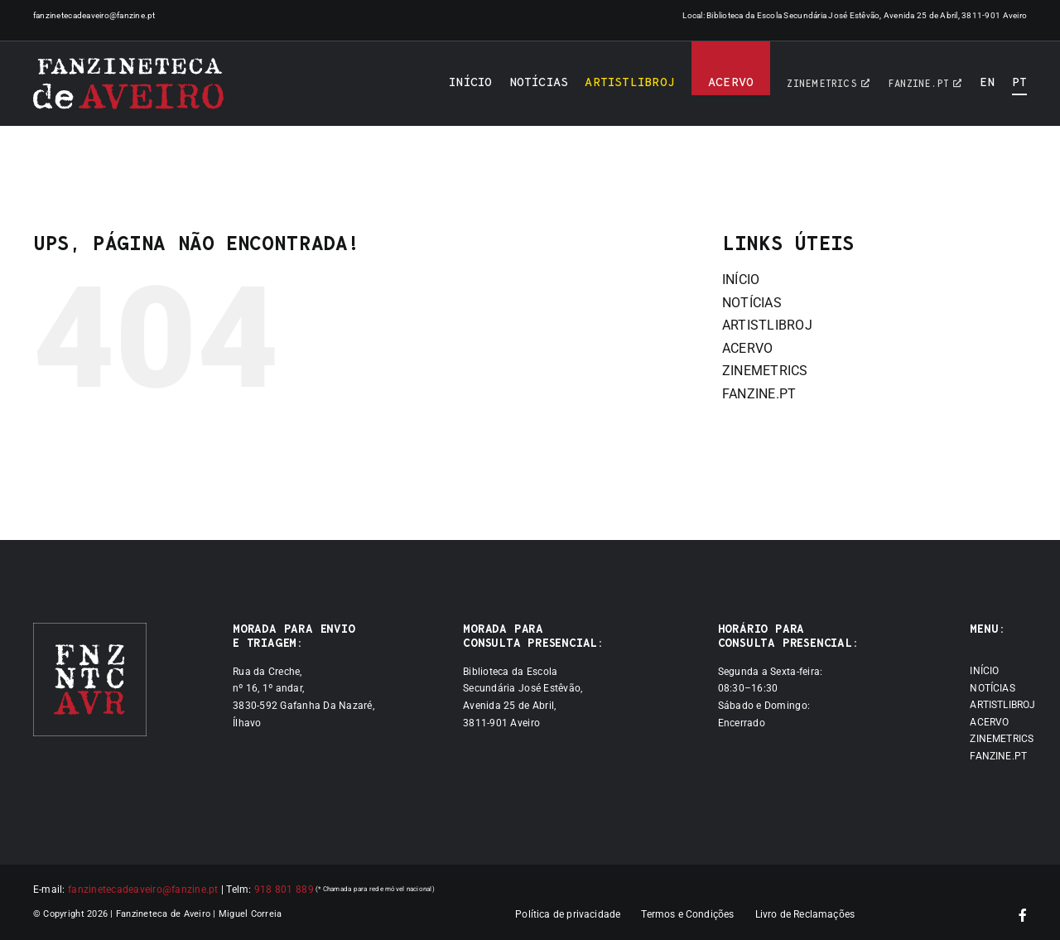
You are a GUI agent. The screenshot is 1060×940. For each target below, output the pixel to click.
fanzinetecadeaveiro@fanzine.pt (94, 15)
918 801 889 (284, 889)
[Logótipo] (128, 83)
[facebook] (1023, 915)
